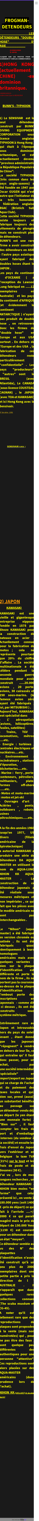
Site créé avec (20, 1519)
